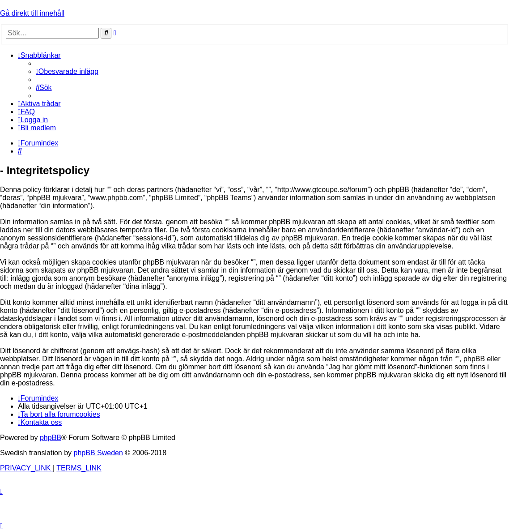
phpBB (50, 437)
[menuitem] (67, 71)
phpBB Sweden (98, 453)
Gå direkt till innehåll (32, 13)
